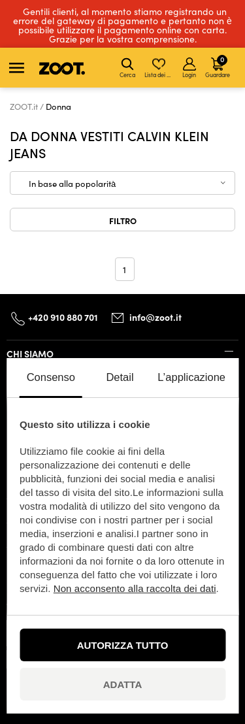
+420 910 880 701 (63, 316)
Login (189, 68)
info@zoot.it (155, 317)
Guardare (217, 66)
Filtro (123, 220)
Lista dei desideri (159, 68)
